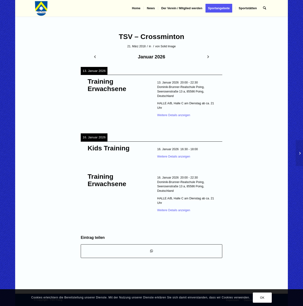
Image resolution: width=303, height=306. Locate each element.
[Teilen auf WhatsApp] (151, 251)
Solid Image (168, 46)
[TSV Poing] (41, 8)
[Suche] (264, 8)
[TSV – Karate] (299, 153)
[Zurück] (95, 57)
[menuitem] (136, 8)
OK (262, 297)
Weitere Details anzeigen (173, 115)
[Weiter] (208, 57)
